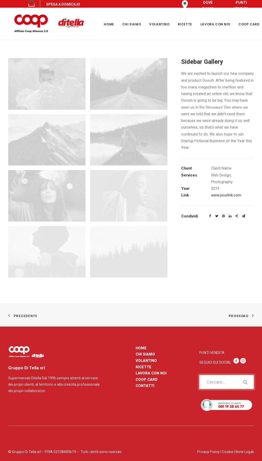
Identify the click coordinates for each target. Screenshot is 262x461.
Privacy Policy (208, 452)
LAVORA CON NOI (215, 24)
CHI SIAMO (131, 24)
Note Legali (245, 452)
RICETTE (185, 24)
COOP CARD (147, 380)
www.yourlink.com (226, 195)
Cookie (227, 452)
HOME (109, 24)
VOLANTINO (159, 24)
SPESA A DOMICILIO (63, 4)
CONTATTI (145, 386)
